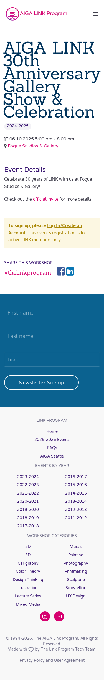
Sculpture (76, 579)
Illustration (28, 587)
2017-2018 (28, 526)
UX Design (76, 596)
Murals (76, 546)
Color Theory (28, 571)
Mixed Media (28, 604)
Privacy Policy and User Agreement (52, 660)
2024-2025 (18, 126)
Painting (75, 555)
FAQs (52, 448)
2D (28, 546)
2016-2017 (76, 477)
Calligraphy (28, 563)
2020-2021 (28, 501)
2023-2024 (28, 477)
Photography (76, 563)
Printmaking (76, 571)
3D (28, 555)
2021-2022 (28, 493)
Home (52, 431)
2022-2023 (28, 485)
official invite (46, 199)
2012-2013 (76, 509)
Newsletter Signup (41, 382)
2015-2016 (76, 485)
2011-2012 (76, 518)
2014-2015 (76, 493)
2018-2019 (28, 518)
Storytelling (76, 587)
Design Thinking (28, 579)
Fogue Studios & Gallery (33, 146)
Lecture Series (28, 596)
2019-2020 (28, 509)
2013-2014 (76, 501)
